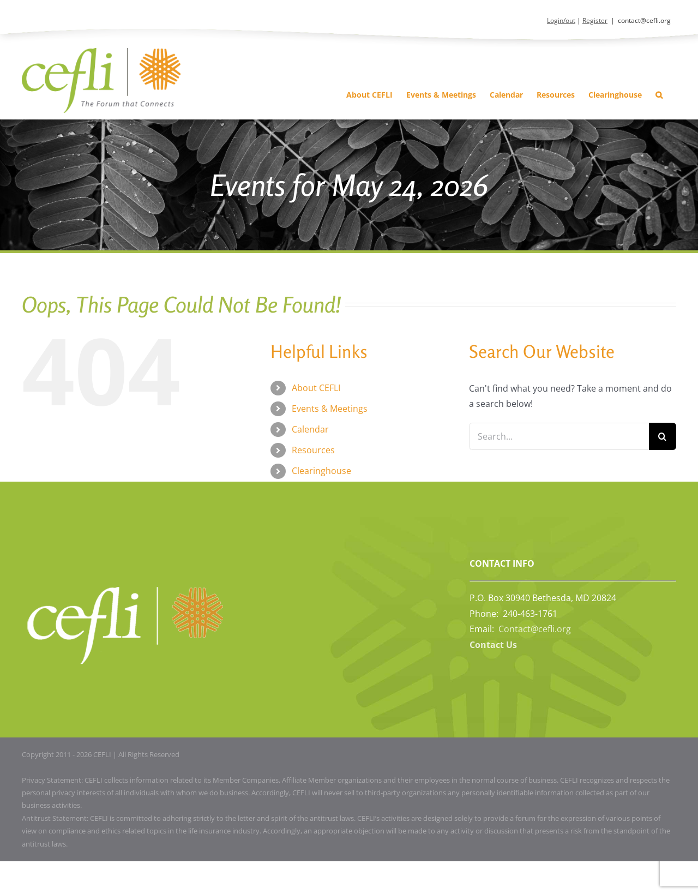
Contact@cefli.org (534, 629)
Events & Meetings (330, 409)
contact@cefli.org (644, 20)
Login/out (561, 20)
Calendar (310, 429)
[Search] (662, 436)
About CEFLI (316, 388)
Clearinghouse (321, 471)
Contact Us (493, 645)
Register (594, 20)
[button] (659, 95)
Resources (313, 450)
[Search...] (559, 436)
